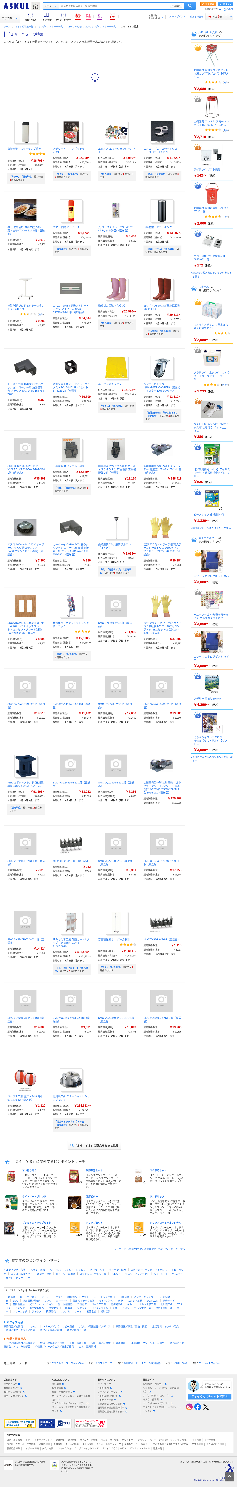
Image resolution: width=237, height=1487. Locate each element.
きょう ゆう (97, 1269)
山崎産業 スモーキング (157, 227)
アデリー (46, 1297)
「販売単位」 (106, 174)
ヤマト (85, 1297)
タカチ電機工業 (164, 1308)
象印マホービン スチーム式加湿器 (142, 1363)
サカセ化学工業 (147, 1304)
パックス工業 (98, 1304)
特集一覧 (157, 1448)
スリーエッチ (20, 1311)
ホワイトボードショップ (134, 1440)
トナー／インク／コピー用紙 (58, 1326)
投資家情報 (59, 1388)
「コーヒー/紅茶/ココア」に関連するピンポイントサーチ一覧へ (150, 1249)
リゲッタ (82, 1308)
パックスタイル (99, 1308)
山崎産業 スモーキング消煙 (24, 148)
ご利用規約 (105, 1388)
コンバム (65, 1311)
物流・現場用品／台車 (52, 1343)
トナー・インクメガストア (39, 1440)
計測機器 (120, 1343)
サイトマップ (104, 1384)
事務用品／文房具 (13, 1326)
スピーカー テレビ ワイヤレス (149, 1269)
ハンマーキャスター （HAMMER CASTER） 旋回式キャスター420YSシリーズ (161, 387)
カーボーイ (62, 1300)
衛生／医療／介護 (76, 1330)
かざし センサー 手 (18, 1278)
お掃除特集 (44, 1444)
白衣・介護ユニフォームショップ (59, 1448)
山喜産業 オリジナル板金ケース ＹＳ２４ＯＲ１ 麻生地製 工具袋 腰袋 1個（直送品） (117, 469)
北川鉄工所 (167, 1304)
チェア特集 (195, 1440)
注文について (12, 1384)
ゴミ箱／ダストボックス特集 (21, 1444)
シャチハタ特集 (31, 1448)
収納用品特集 (13, 1448)
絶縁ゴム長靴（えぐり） (112, 305)
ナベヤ (78, 1311)
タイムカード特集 (89, 1440)
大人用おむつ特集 (215, 1444)
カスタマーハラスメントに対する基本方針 (71, 1398)
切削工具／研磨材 (101, 1343)
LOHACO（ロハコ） (155, 1384)
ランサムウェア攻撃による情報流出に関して (71, 1409)
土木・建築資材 (87, 1346)
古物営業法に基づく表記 (111, 1404)
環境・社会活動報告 (63, 1392)
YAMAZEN (152, 1300)
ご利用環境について (109, 1396)
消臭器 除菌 (44, 1273)
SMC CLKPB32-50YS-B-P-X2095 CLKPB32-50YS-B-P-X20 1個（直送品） (26, 469)
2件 (226, 216)
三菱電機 (91, 1311)
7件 (226, 82)
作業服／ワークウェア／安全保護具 (54, 1346)
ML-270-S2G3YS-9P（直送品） (161, 939)
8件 (41, 314)
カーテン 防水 (117, 1269)
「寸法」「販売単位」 (66, 488)
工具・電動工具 (77, 1343)
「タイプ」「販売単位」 (67, 174)
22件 (225, 384)
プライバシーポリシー (110, 1392)
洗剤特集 (57, 1444)
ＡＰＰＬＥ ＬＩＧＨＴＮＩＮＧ (68, 1269)
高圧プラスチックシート (112, 384)
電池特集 (72, 1440)
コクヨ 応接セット (21, 1273)
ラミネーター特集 (110, 1440)
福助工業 (105, 1311)
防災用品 (204, 286)
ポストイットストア (89, 1448)
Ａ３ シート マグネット (168, 1273)
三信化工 (82, 1304)
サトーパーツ (106, 1300)
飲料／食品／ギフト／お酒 (20, 1330)
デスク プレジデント (137, 1273)
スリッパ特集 (72, 1444)
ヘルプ (230, 9)
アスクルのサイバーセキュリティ (70, 1403)
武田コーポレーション (41, 1304)
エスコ (59, 1297)
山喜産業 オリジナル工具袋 (69, 466)
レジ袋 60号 (179, 1363)
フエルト (116, 1273)
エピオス (32, 1297)
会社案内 (58, 1384)
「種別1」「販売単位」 (66, 654)
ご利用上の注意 (107, 1400)
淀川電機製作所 (31, 1300)
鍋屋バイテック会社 (83, 1300)
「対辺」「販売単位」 (156, 174)
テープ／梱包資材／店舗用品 (19, 1343)
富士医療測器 (65, 1304)
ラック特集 (210, 1440)
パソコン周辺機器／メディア (95, 1326)
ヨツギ (47, 1300)
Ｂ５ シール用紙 (65, 1273)
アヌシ (125, 1308)
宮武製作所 (117, 1304)
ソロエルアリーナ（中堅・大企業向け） (161, 1390)
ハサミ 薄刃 (38, 1269)
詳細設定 (175, 6)
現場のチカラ (131, 1444)
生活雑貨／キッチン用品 (165, 1326)
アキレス (36, 1311)
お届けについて (13, 1388)
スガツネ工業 (135, 1300)
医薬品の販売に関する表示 (112, 1411)
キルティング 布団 (14, 1269)
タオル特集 (87, 1444)
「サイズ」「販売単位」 (112, 406)
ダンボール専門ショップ (108, 1444)
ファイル (33, 1326)
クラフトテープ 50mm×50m (67, 1363)
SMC (15, 1300)
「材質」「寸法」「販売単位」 (160, 249)
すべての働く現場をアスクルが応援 (170, 1444)
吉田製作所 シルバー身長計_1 (115, 939)
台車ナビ (145, 1444)
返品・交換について (15, 1396)
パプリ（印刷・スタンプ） (158, 1395)
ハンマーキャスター (145, 1297)
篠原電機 (51, 1311)
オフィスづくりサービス (114, 1448)
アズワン (20, 1308)
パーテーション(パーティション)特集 (168, 1440)
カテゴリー (10, 18)
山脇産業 (67, 1308)
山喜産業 (124, 1297)
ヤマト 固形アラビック (66, 227)
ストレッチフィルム (209, 1363)
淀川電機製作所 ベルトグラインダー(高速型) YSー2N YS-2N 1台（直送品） (162, 469)
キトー (130, 1304)
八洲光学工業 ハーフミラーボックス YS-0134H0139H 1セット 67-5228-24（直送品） (71, 387)
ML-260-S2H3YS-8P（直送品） (71, 860)
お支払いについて (14, 1392)
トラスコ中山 (108, 1297)
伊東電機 (53, 1308)
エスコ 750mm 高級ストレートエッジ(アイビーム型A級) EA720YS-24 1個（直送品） (71, 309)
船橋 (115, 1308)
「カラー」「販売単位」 (21, 176)
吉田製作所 (19, 1304)
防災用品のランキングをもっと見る (211, 528)
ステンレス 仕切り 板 (93, 1273)
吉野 (120, 1300)
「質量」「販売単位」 (111, 967)
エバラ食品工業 (142, 1308)
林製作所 (72, 1297)
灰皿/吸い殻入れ (208, 32)
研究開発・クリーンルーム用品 (147, 1343)
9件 (226, 130)
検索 (190, 6)
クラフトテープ (103, 1363)
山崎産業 (10, 1297)
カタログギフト (207, 538)
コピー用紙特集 (14, 1440)
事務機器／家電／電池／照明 (131, 1326)
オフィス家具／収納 (51, 1330)
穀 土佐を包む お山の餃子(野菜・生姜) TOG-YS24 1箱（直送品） (26, 230)
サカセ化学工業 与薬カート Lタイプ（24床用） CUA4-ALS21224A (71, 943)
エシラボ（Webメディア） (158, 1403)
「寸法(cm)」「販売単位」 (158, 331)
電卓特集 (60, 1440)
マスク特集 (197, 1444)
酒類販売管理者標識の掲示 (112, 1408)
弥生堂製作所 (36, 1308)
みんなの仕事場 (152, 1399)
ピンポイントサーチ (140, 1448)
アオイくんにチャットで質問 (209, 1396)
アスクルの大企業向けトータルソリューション (162, 1409)
